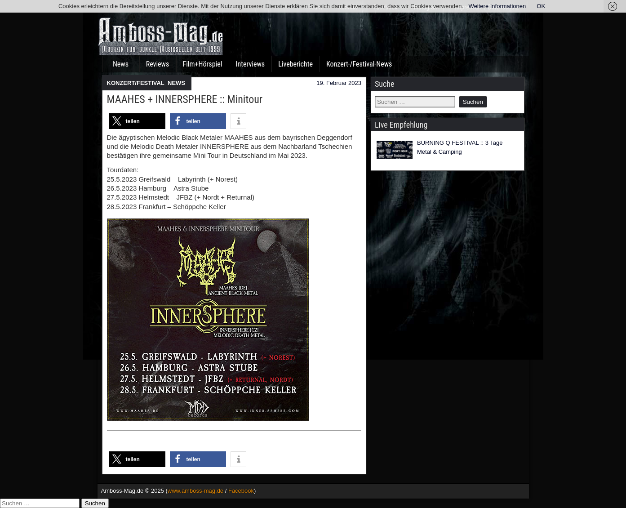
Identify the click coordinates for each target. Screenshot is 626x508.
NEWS (176, 83)
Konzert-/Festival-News (359, 64)
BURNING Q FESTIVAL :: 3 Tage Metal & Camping (460, 147)
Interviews (250, 64)
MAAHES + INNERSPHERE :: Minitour (185, 99)
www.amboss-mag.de (195, 490)
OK (541, 6)
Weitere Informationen (497, 6)
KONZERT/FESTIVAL (135, 83)
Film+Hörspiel (202, 64)
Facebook (241, 490)
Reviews (157, 64)
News (121, 64)
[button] (137, 121)
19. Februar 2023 (338, 83)
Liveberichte (295, 64)
